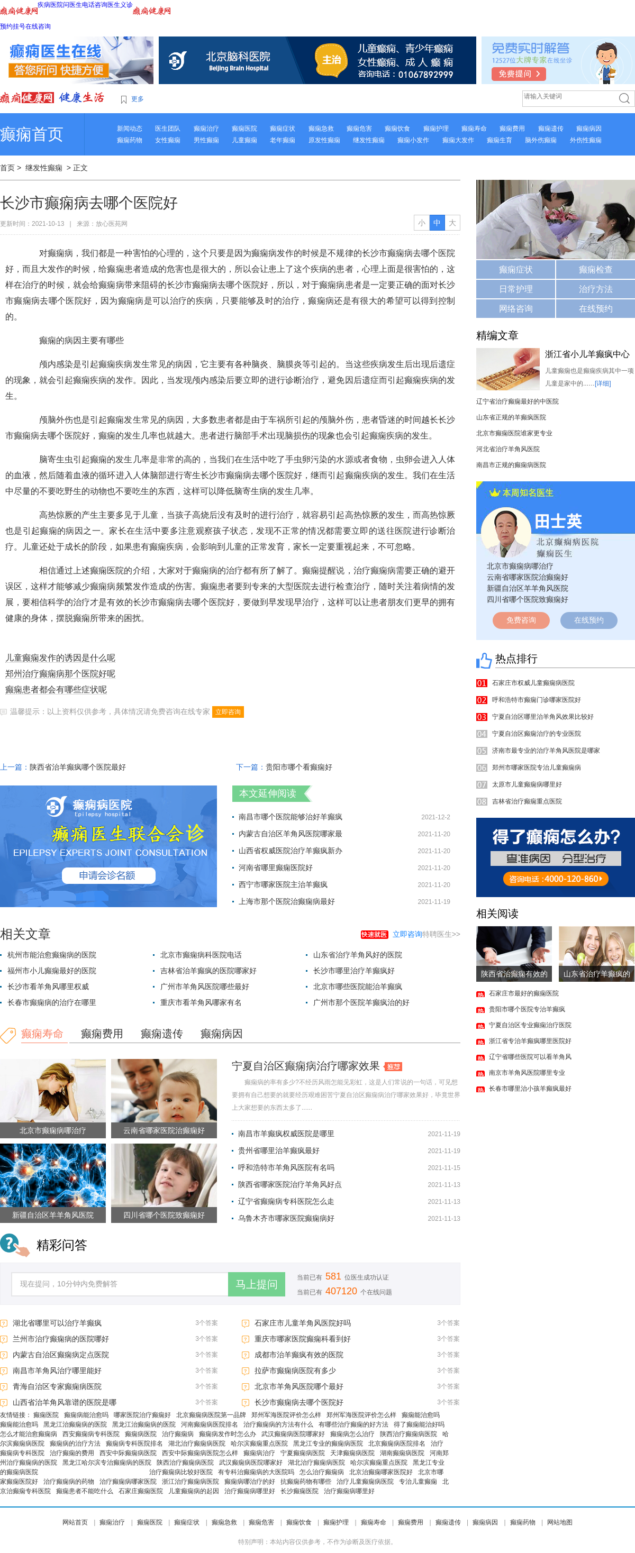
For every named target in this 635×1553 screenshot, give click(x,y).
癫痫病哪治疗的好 (249, 1481)
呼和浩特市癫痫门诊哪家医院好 (536, 700)
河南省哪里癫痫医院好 (276, 867)
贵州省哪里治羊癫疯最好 (279, 1150)
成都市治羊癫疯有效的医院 (299, 1354)
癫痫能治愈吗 (421, 1415)
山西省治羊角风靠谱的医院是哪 (64, 1402)
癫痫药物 (129, 140)
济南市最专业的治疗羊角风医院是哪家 (546, 750)
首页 (7, 167)
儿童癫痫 (244, 140)
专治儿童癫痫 (418, 1481)
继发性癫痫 (369, 140)
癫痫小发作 (413, 140)
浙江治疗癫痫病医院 (190, 1481)
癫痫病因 (589, 128)
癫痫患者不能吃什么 (84, 1491)
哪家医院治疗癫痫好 (142, 1415)
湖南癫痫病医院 (402, 1453)
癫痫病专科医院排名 (134, 1443)
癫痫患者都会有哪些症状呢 (56, 689)
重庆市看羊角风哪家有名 (201, 1002)
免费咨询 (521, 620)
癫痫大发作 (458, 140)
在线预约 (596, 308)
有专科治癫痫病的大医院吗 (256, 1472)
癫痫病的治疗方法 (75, 1443)
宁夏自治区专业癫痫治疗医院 (530, 1025)
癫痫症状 (282, 128)
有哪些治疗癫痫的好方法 (353, 1424)
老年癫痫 (282, 140)
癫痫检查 (596, 269)
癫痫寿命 (474, 128)
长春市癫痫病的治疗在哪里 (51, 1002)
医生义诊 (120, 4)
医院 (56, 4)
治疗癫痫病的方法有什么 (278, 1424)
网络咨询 (516, 308)
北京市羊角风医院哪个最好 (299, 1386)
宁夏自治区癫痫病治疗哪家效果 (306, 1066)
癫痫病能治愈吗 (86, 1415)
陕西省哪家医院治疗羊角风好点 (290, 1184)
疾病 (44, 4)
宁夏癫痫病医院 (302, 1453)
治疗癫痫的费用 (72, 1453)
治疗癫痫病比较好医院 (181, 1472)
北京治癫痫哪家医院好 (381, 1472)
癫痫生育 (499, 140)
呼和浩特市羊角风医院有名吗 (286, 1167)
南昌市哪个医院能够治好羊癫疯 (290, 816)
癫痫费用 (512, 128)
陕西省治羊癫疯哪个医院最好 (78, 767)
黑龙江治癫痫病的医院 (75, 1424)
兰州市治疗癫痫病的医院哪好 (61, 1339)
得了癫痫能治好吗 (419, 1424)
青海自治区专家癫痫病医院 (57, 1386)
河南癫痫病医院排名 (209, 1424)
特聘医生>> (426, 934)
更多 (137, 99)
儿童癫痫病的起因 (193, 1491)
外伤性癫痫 (586, 140)
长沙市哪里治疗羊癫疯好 (354, 970)
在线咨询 (38, 26)
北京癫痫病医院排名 (396, 1443)
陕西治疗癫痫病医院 (408, 1434)
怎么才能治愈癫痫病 (28, 1434)
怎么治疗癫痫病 (322, 1472)
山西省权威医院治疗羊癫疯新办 (290, 850)
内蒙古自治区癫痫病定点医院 (61, 1354)
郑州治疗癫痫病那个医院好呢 (60, 673)
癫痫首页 (32, 134)
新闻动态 (129, 128)
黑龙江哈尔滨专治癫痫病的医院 (106, 1462)
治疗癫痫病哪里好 (249, 1491)
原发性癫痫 (324, 140)
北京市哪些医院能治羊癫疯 (357, 986)
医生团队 (167, 128)
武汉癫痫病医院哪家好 (293, 1434)
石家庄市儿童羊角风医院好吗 (303, 1323)
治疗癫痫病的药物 (68, 1481)
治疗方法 (596, 289)
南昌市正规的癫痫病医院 (511, 465)
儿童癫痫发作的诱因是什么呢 (60, 657)
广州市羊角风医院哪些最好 (204, 986)
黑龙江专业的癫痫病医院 (328, 1443)
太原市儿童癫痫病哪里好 (527, 784)
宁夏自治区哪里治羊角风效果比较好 (543, 716)
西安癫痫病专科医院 (91, 1434)
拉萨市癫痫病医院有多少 (295, 1370)
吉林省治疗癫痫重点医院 (527, 801)
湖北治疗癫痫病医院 (196, 1443)
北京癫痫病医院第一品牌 (211, 1415)
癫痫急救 (321, 128)
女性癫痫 (167, 140)
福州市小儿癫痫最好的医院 (51, 970)
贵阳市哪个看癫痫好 (299, 767)
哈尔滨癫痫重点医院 (259, 1443)
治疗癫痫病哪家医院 (128, 1481)
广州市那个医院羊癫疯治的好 (361, 1002)
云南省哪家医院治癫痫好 (164, 1130)
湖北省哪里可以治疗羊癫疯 (57, 1323)
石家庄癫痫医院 (141, 1491)
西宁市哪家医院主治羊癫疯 (283, 884)
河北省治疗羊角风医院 (508, 449)
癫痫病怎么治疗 (352, 1434)
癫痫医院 (244, 128)
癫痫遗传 (551, 128)
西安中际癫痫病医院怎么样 (200, 1453)
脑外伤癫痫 (541, 140)
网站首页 (75, 1522)
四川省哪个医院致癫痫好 (164, 1215)
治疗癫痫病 (178, 1434)
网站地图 (560, 1522)
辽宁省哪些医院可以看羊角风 (530, 1057)
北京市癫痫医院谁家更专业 (514, 433)
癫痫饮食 (397, 128)
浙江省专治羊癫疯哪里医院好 (530, 1041)
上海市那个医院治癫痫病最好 (287, 901)
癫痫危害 (359, 128)
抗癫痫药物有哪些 (305, 1481)
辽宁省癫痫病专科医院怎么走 (286, 1201)
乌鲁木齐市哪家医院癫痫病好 (286, 1218)
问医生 (72, 4)
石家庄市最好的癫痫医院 (524, 993)
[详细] (603, 383)
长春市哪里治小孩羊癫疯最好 (530, 1088)
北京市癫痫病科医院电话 (201, 955)
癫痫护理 (436, 128)
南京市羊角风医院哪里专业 (527, 1072)
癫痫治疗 (206, 128)
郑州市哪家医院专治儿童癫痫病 (536, 767)
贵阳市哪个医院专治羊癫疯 (527, 1009)
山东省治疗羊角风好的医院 (357, 955)
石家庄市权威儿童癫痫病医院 (533, 683)
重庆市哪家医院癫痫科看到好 (303, 1339)
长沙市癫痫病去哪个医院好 (299, 1402)
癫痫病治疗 (259, 1453)
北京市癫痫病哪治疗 (53, 1130)
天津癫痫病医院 (352, 1453)
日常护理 (516, 289)
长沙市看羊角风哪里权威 (48, 986)
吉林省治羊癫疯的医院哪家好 (208, 970)
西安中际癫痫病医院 (128, 1453)
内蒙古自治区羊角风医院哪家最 (290, 833)
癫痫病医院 (141, 1434)
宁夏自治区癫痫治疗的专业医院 (536, 733)
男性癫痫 (206, 140)
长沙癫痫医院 (299, 1491)
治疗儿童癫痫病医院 (365, 1481)
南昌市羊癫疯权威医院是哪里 (286, 1133)
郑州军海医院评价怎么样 (286, 1415)
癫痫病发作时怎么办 (227, 1434)
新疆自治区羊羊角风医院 (53, 1215)
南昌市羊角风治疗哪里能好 (57, 1370)
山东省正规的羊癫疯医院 (511, 417)
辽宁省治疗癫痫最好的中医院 (517, 401)
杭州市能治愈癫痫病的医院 (51, 955)
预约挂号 (12, 26)
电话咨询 (94, 4)
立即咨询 (228, 712)
